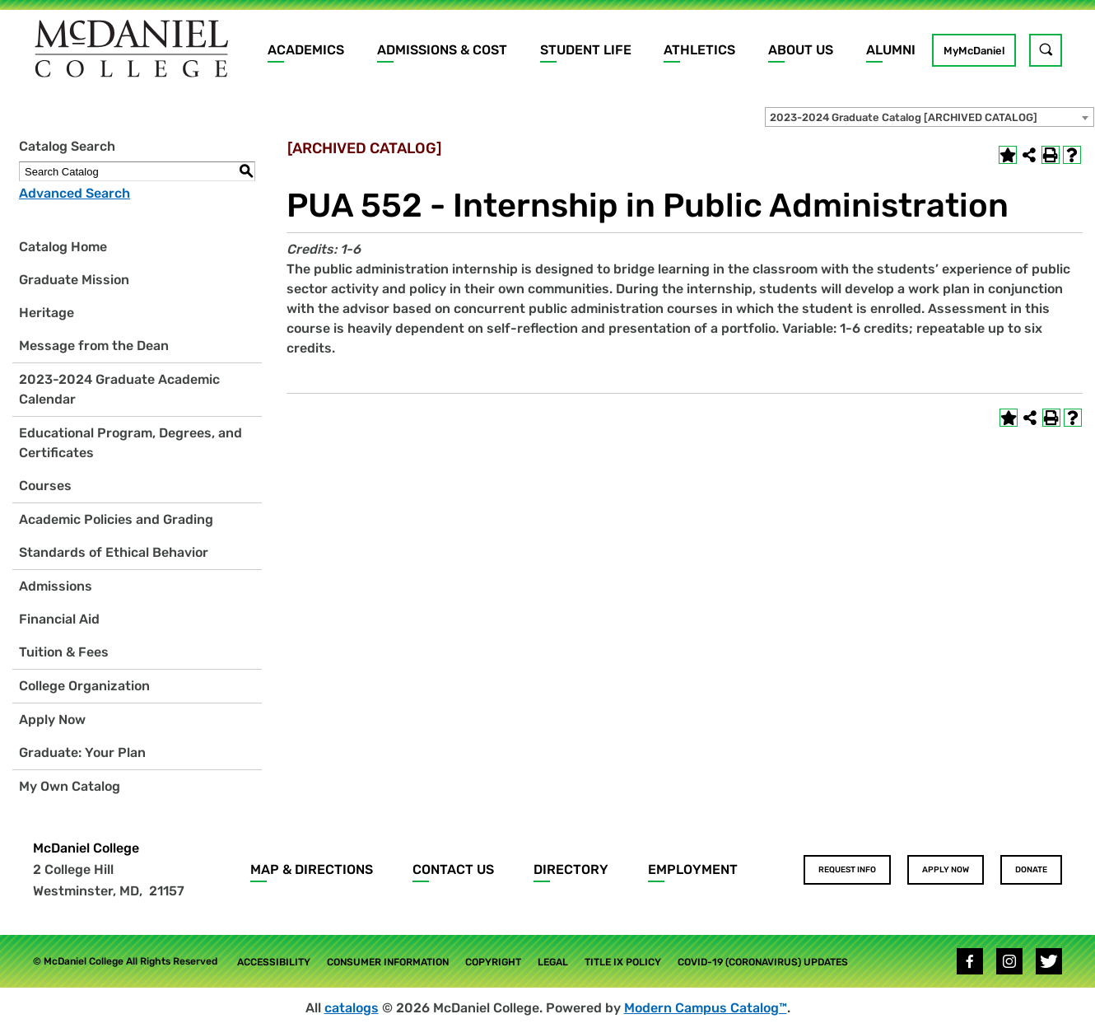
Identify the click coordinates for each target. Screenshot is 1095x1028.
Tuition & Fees (64, 652)
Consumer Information (388, 962)
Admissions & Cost (442, 50)
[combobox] (929, 117)
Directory (571, 869)
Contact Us (453, 869)
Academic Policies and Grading (116, 519)
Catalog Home (63, 247)
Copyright (493, 962)
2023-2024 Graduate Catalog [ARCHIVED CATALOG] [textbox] (903, 117)
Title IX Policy (623, 962)
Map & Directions (311, 869)
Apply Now (52, 719)
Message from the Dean (94, 345)
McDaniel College (86, 848)
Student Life (585, 50)
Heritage (46, 312)
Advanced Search (74, 193)
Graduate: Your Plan (82, 752)
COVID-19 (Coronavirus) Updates (763, 962)
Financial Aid (59, 619)
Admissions (55, 586)
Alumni (891, 50)
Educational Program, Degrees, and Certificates (130, 442)
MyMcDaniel (974, 50)
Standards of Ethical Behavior (113, 552)
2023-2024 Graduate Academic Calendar (119, 389)
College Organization (84, 686)
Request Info (847, 870)
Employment (693, 869)
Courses (45, 485)
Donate (1031, 870)
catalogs (351, 1008)
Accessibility (273, 962)
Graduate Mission (74, 279)
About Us (800, 50)
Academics (306, 50)
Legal (553, 962)
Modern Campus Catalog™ (705, 1008)
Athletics (699, 50)
